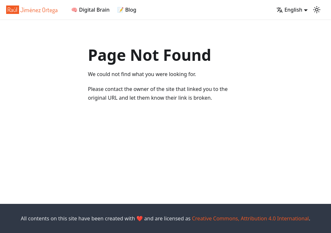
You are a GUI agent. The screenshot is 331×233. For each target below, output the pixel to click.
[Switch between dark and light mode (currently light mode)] (317, 10)
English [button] (289, 9)
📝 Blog (126, 9)
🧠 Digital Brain (90, 9)
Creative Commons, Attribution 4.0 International (250, 218)
